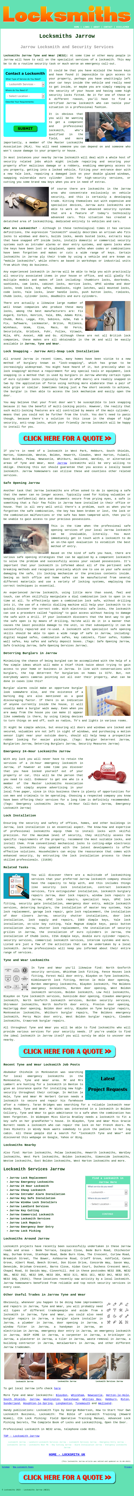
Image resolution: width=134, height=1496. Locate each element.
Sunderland (11, 1403)
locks (101, 236)
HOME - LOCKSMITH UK (67, 1454)
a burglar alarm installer (74, 1318)
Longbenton (64, 1403)
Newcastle (95, 1395)
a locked (55, 169)
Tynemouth (82, 1403)
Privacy (128, 1467)
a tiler (61, 1339)
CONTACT (108, 27)
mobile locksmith (117, 903)
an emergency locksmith (112, 1330)
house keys (122, 70)
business (62, 791)
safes (81, 248)
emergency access (111, 165)
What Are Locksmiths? (20, 228)
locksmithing (42, 221)
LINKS (86, 27)
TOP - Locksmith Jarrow (21, 1436)
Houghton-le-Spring (37, 1403)
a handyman (63, 1326)
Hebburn (111, 1399)
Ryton (125, 1399)
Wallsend (104, 1403)
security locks (60, 95)
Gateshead (71, 1399)
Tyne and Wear (23, 1395)
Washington (51, 1399)
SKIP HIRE (31, 1334)
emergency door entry (83, 903)
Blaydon (61, 1395)
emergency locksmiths (48, 988)
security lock (55, 887)
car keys (64, 82)
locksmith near (119, 1104)
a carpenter (71, 1334)
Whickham (77, 1395)
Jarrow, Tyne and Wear (42, 343)
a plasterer (26, 1339)
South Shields (14, 1399)
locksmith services (45, 996)
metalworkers (67, 1343)
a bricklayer (114, 1334)
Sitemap (6, 1467)
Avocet (28, 335)
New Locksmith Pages (23, 1467)
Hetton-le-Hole (117, 1395)
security (62, 90)
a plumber (26, 1322)
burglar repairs (16, 1318)
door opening (67, 1322)
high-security (95, 177)
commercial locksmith (51, 940)
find (15, 1152)
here (57, 1388)
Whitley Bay (91, 1399)
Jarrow (62, 463)
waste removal (98, 1339)
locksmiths (121, 975)
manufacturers (55, 311)
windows (123, 173)
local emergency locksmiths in (43, 1076)
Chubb (7, 319)
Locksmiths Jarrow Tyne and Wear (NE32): (35, 55)
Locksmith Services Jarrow (34, 1169)
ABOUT (96, 27)
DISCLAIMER (122, 27)
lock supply (38, 919)
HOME (76, 27)
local (7, 791)
